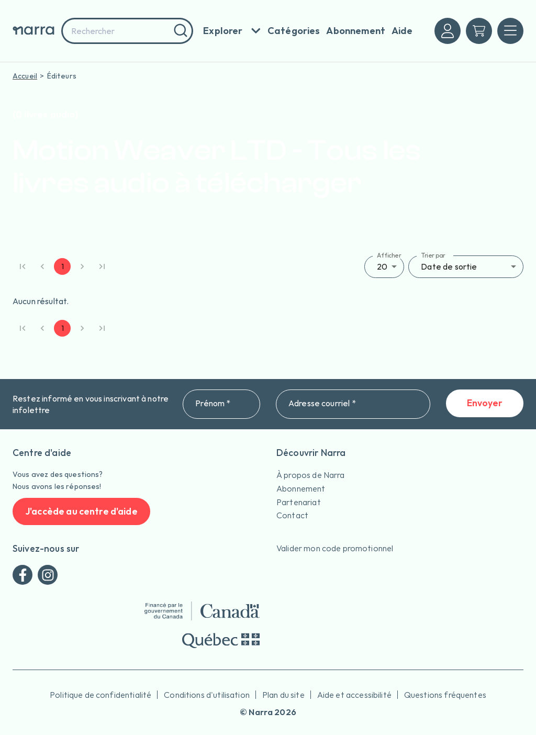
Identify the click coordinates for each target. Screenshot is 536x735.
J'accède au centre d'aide (81, 512)
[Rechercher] (179, 30)
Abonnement (301, 488)
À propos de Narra (310, 475)
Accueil (25, 76)
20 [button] (382, 266)
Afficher (389, 255)
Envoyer (484, 403)
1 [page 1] (62, 266)
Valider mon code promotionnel (334, 548)
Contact (292, 515)
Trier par (433, 255)
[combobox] (127, 30)
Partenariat (298, 502)
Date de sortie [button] (449, 266)
